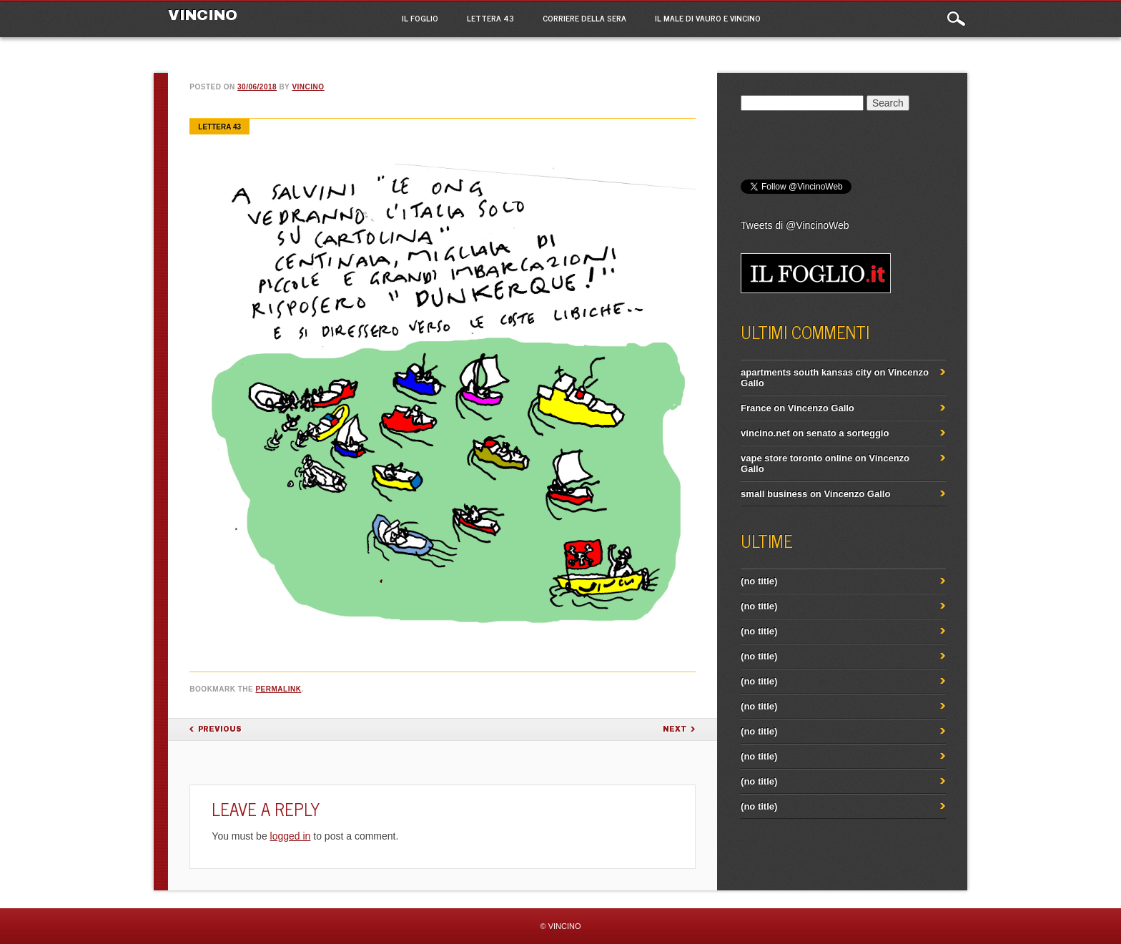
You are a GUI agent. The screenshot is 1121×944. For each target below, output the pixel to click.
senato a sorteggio (847, 433)
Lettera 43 (490, 18)
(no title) (759, 581)
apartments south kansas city (806, 372)
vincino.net (765, 433)
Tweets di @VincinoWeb (795, 225)
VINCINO (202, 15)
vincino (308, 87)
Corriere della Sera (584, 18)
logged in (290, 836)
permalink (278, 689)
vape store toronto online (796, 458)
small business (774, 493)
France (756, 408)
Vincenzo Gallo (821, 408)
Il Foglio (420, 18)
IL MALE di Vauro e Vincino (708, 18)
